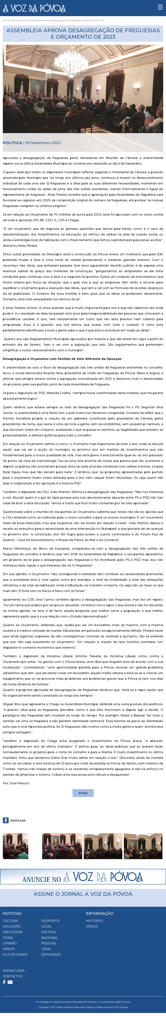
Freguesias (13, 932)
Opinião (10, 943)
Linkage (123, 1007)
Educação (12, 926)
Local (46, 926)
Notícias (15, 20)
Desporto (50, 921)
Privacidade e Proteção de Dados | (54, 1001)
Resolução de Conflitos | (85, 1001)
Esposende (51, 954)
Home (6, 20)
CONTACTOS (12, 976)
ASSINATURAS (14, 971)
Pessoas (48, 943)
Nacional (49, 938)
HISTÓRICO (94, 921)
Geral (8, 938)
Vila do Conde (15, 954)
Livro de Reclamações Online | (114, 1001)
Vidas (46, 949)
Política (25, 20)
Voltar (83, 793)
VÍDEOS (92, 926)
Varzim (9, 949)
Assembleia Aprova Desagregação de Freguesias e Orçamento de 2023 (67, 20)
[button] (15, 846)
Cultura (10, 921)
